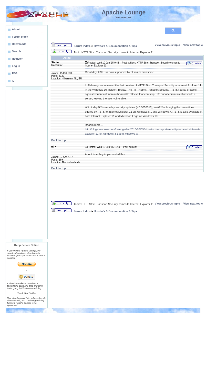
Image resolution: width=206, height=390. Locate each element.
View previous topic (167, 44)
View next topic (193, 44)
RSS (15, 73)
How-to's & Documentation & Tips (115, 45)
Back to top (58, 140)
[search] (116, 31)
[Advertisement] (26, 164)
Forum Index (82, 45)
